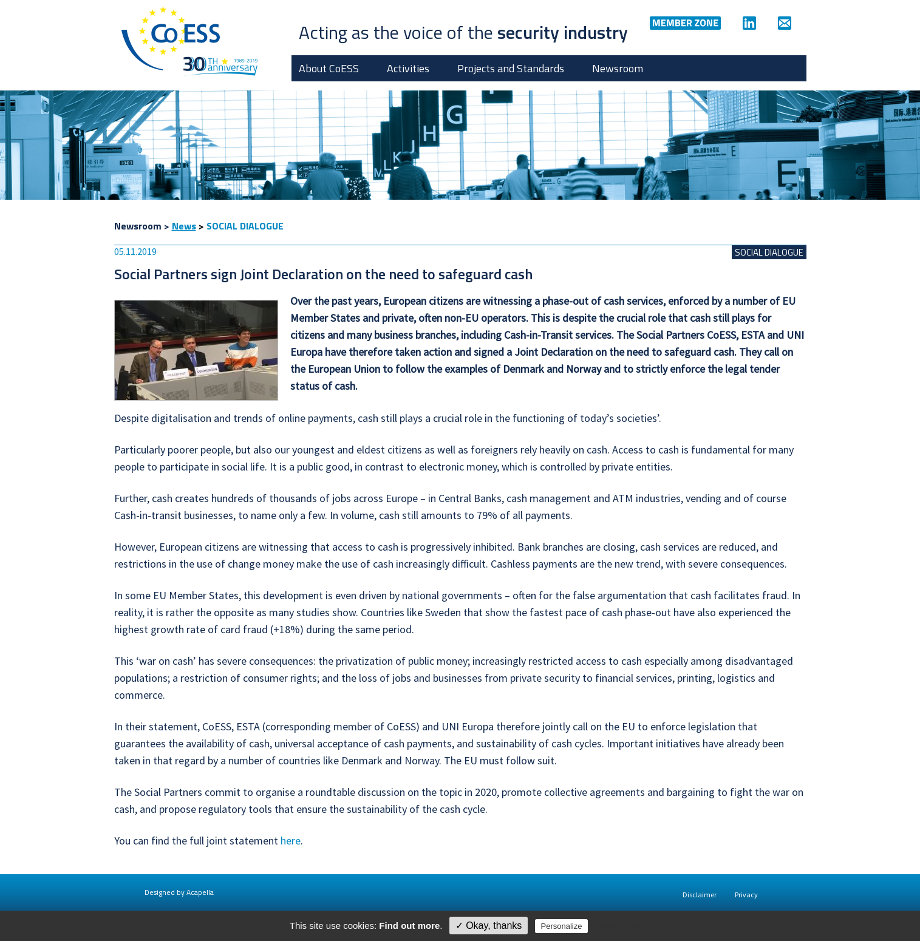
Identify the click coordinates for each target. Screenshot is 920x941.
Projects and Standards (510, 68)
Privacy (746, 894)
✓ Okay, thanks (488, 925)
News (184, 226)
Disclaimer (700, 894)
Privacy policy (617, 926)
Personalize (561, 926)
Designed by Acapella (179, 892)
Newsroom (617, 68)
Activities (408, 68)
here (291, 841)
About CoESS (329, 68)
